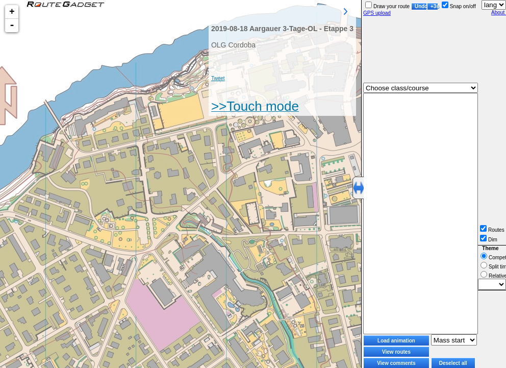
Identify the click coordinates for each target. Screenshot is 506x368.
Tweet (218, 78)
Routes (492, 230)
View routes (396, 352)
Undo (421, 6)
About (498, 12)
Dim (488, 239)
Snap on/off (459, 6)
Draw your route (387, 6)
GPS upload (377, 13)
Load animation (396, 341)
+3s (434, 6)
